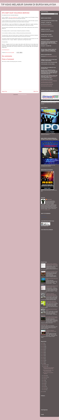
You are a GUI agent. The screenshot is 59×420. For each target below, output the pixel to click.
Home (20, 91)
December (45, 364)
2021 (43, 349)
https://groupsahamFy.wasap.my (47, 25)
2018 (43, 354)
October (44, 375)
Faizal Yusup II (43, 215)
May (44, 383)
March (44, 386)
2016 (43, 357)
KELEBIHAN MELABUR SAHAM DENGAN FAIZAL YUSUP (52, 286)
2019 (43, 352)
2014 (43, 360)
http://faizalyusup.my (52, 76)
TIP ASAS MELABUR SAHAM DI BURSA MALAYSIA (28, 4)
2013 (43, 361)
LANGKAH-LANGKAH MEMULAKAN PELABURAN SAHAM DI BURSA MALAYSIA (51, 294)
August (44, 378)
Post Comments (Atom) (22, 94)
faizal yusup (49, 199)
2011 (43, 391)
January (44, 389)
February (45, 388)
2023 (43, 346)
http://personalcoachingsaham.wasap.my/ (49, 80)
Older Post (35, 91)
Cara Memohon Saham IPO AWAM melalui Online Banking (51, 302)
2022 (43, 347)
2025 (43, 343)
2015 (43, 358)
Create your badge (44, 217)
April (44, 384)
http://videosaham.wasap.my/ (46, 85)
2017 (43, 355)
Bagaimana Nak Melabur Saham (52, 271)
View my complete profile (45, 209)
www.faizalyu (5, 49)
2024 (43, 344)
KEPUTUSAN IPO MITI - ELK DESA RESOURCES (48, 371)
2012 (43, 363)
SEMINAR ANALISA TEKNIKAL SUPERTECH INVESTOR (48, 368)
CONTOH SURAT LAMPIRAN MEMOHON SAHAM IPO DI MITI (52, 264)
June (44, 381)
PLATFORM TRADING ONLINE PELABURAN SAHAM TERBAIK (52, 317)
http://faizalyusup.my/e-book (51, 56)
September (45, 377)
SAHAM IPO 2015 (44, 324)
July (44, 380)
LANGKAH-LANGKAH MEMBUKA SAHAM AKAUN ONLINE (51, 331)
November (45, 366)
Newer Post (4, 91)
